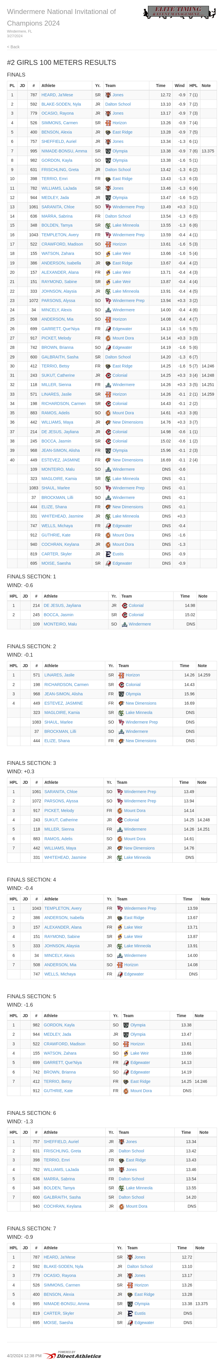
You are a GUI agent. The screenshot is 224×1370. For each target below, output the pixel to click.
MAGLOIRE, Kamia (59, 478)
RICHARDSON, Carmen (63, 403)
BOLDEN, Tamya (56, 225)
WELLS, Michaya (57, 525)
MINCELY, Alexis (56, 310)
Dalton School (118, 104)
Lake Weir (122, 253)
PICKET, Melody (56, 338)
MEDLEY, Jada (55, 197)
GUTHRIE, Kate (56, 535)
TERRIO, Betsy (55, 366)
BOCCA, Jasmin (56, 441)
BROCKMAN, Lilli (57, 497)
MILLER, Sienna (56, 384)
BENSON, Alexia (56, 132)
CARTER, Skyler (56, 554)
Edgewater (122, 328)
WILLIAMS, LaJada (59, 188)
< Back (13, 47)
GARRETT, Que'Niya (60, 328)
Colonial (120, 375)
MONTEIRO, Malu (58, 469)
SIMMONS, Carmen (59, 122)
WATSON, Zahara (57, 253)
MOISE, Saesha (56, 563)
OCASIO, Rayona (57, 113)
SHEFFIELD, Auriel (58, 141)
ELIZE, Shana (54, 506)
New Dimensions (128, 422)
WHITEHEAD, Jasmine (62, 516)
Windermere (124, 310)
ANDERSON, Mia (57, 319)
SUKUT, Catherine (58, 375)
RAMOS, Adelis (55, 413)
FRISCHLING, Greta (60, 169)
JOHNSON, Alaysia (59, 291)
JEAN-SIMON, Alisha (60, 450)
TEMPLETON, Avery (60, 234)
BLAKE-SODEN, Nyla (61, 104)
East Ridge (122, 132)
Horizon (120, 122)
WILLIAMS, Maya (57, 422)
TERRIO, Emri (54, 178)
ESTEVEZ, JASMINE (60, 460)
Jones (118, 95)
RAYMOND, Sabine (59, 281)
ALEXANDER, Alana (60, 272)
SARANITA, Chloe (57, 207)
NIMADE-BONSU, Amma (64, 151)
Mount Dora (123, 338)
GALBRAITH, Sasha (59, 357)
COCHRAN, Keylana (60, 544)
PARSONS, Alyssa (58, 300)
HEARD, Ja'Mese (57, 95)
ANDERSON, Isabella (61, 263)
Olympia (120, 151)
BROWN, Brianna (57, 347)
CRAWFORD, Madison (62, 244)
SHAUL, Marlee (55, 488)
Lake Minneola (126, 225)
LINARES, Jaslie (56, 394)
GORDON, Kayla (56, 160)
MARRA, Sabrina (57, 216)
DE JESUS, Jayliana (60, 431)
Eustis (118, 554)
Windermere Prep (129, 207)
